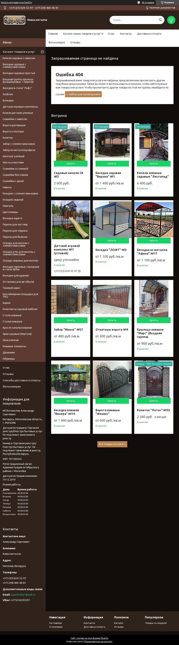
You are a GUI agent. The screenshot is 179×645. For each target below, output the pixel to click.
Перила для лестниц (15, 224)
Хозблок (8, 94)
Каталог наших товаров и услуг (82, 33)
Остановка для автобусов (18, 281)
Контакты (126, 33)
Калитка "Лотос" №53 (153, 410)
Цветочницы (10, 212)
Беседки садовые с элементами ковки (14, 65)
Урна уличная (11, 340)
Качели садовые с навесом (19, 58)
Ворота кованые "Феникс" (108, 411)
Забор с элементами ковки (19, 143)
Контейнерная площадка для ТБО (20, 295)
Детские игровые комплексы (20, 106)
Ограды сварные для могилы (20, 260)
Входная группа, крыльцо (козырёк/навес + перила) (18, 80)
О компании (55, 626)
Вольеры (8, 100)
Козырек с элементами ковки (20, 193)
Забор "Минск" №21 (68, 329)
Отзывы (75, 42)
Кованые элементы (14, 346)
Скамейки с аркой (13, 181)
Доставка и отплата (149, 33)
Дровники (9, 352)
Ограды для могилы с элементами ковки (16, 244)
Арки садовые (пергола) (17, 333)
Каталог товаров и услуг (19, 51)
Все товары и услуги (111, 444)
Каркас (7, 302)
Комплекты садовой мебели (20, 309)
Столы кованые (12, 315)
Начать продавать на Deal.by (16, 2)
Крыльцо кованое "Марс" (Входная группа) (150, 333)
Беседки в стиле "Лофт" (17, 88)
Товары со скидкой (156, 623)
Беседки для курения (16, 275)
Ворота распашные (14, 125)
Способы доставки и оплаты (21, 380)
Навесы (7, 187)
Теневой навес (11, 287)
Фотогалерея (56, 42)
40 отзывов (148, 2)
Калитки (8, 137)
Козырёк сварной (13, 199)
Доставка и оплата (94, 626)
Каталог (118, 623)
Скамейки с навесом (15, 119)
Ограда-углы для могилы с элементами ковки (19, 253)
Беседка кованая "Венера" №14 (66, 411)
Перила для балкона (15, 236)
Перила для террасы (15, 230)
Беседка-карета (12, 218)
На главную (55, 623)
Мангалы (8, 205)
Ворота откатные (13, 131)
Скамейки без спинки (15, 174)
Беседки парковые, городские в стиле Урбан (21, 268)
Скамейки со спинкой (15, 168)
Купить (70, 163)
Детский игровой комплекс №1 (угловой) (67, 249)
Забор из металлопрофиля (19, 150)
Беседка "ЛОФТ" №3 (111, 249)
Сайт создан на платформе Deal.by (89, 638)
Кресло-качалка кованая (17, 327)
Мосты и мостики (13, 162)
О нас (111, 33)
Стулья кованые (12, 321)
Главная (53, 33)
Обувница (9, 358)
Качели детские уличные (18, 112)
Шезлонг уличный (13, 156)
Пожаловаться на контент (98, 641)
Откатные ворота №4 (112, 329)
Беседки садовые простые (19, 73)
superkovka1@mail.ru (23, 594)
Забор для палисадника (84, 94)
